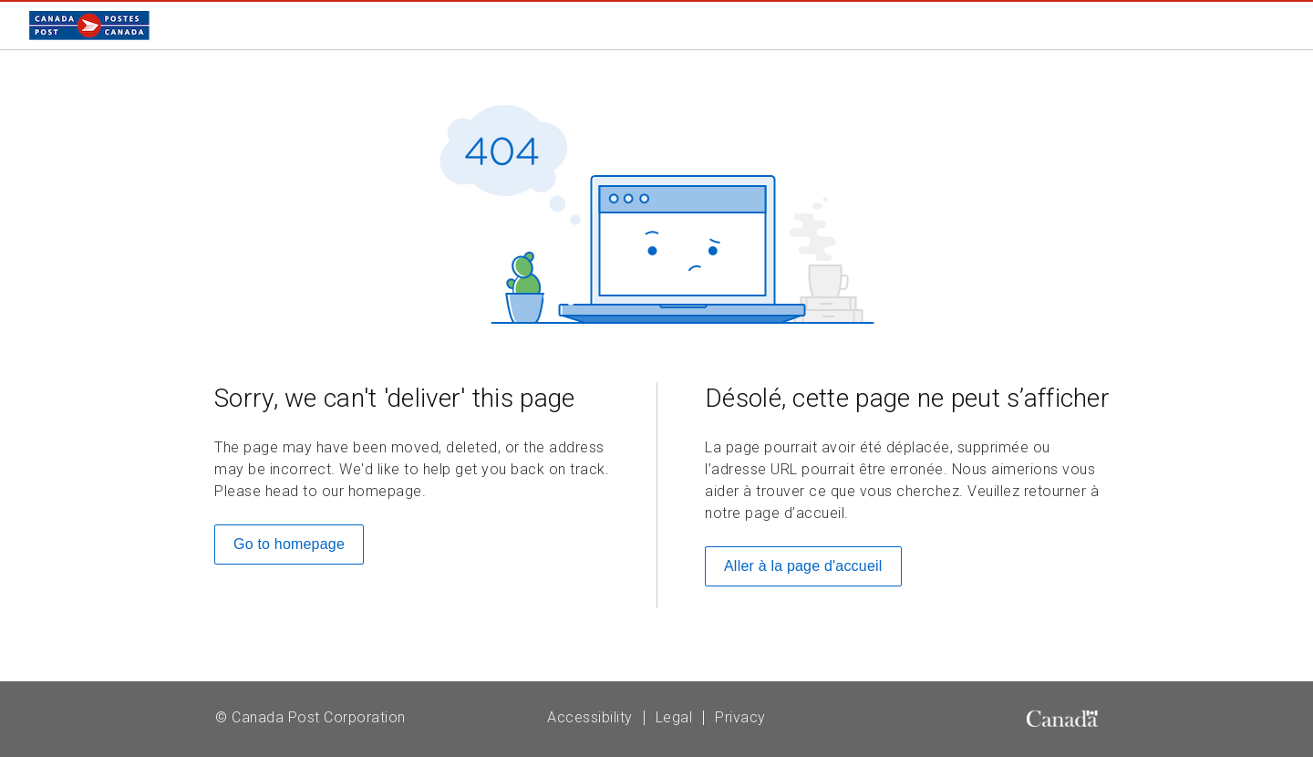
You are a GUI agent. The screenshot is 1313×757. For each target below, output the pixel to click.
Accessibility (590, 717)
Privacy (740, 717)
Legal (674, 717)
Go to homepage (289, 544)
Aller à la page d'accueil (803, 566)
